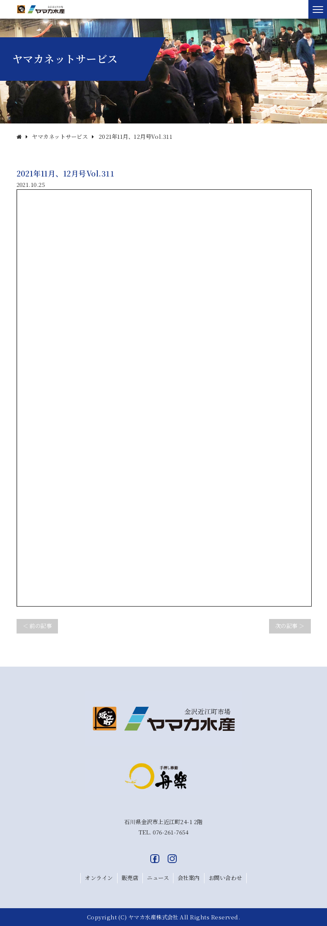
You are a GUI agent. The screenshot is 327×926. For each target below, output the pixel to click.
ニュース (158, 878)
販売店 (130, 878)
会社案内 (189, 878)
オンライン (99, 878)
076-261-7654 (170, 832)
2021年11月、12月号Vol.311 (136, 136)
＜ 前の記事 (37, 626)
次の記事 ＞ (290, 626)
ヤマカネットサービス (60, 136)
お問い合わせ (225, 878)
